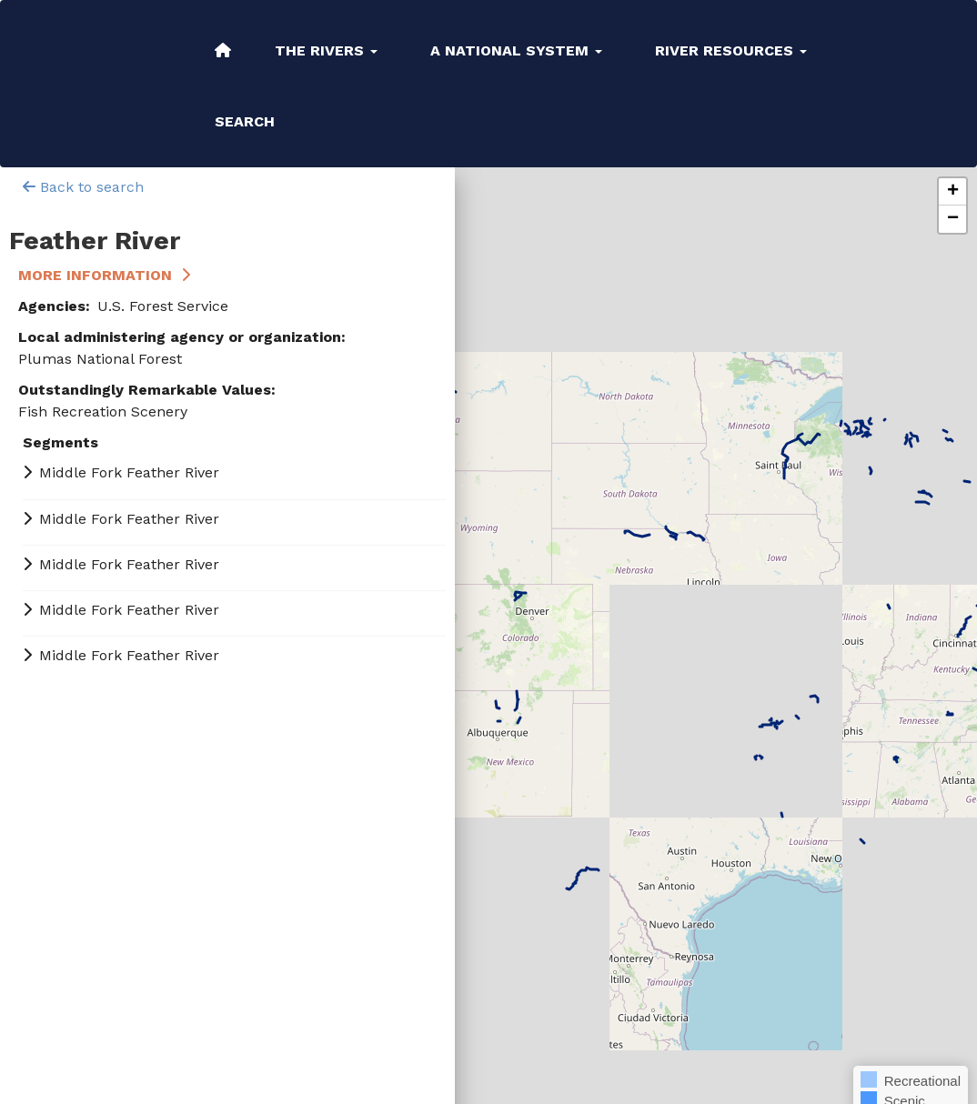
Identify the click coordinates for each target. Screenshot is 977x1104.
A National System (516, 50)
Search (245, 121)
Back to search (83, 187)
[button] (952, 192)
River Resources (731, 50)
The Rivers (326, 50)
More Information (95, 275)
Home (222, 50)
